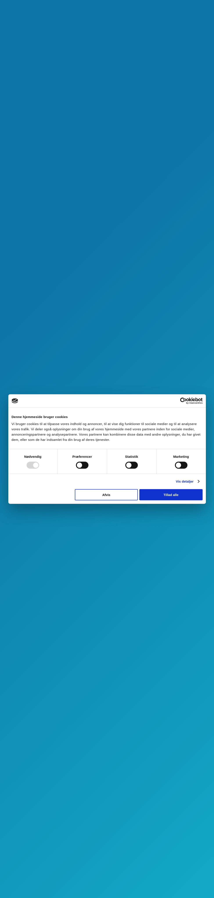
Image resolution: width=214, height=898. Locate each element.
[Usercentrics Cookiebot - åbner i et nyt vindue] (183, 401)
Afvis (106, 494)
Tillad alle (171, 494)
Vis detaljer (185, 481)
